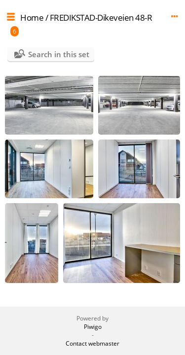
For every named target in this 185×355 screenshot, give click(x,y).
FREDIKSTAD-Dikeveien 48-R (101, 17)
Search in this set (58, 54)
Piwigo (93, 326)
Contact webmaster (92, 343)
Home (31, 17)
